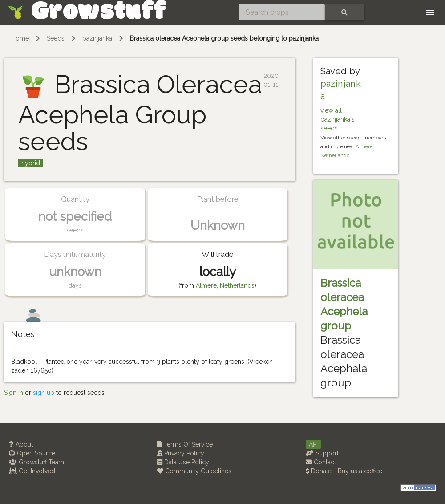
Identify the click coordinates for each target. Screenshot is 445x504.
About (21, 444)
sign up (43, 392)
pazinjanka (97, 38)
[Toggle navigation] (430, 12)
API (313, 444)
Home (20, 38)
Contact (321, 462)
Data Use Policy (183, 462)
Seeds (56, 38)
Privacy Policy (180, 453)
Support (322, 453)
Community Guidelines (194, 471)
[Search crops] (282, 12)
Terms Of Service (185, 444)
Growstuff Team (36, 462)
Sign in (13, 392)
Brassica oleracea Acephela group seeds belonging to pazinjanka (224, 38)
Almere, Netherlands (225, 285)
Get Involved (32, 471)
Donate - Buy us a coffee (344, 471)
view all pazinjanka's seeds (337, 119)
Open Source (32, 453)
